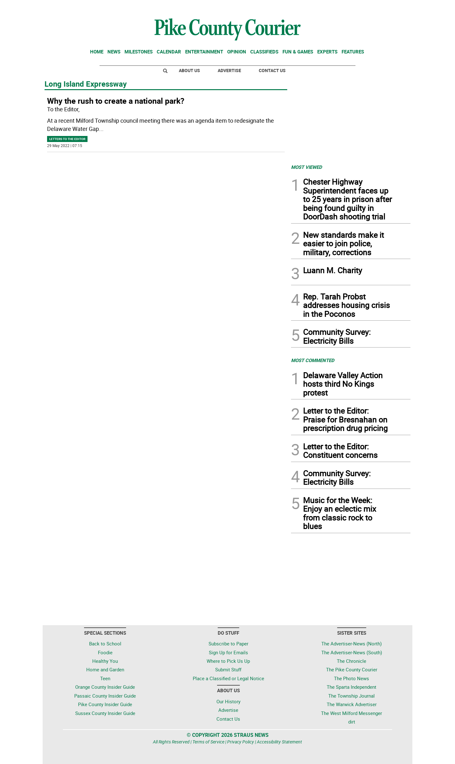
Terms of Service (208, 742)
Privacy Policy (240, 742)
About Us (189, 70)
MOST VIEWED (306, 167)
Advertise (229, 70)
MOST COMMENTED (312, 360)
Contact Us (272, 70)
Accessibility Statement (279, 742)
